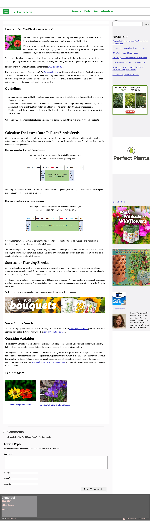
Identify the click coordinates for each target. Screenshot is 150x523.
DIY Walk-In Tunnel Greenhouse (125, 53)
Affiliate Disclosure (8, 508)
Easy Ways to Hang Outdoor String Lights (128, 62)
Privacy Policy (6, 503)
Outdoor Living (107, 11)
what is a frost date (55, 67)
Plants (87, 11)
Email (7, 481)
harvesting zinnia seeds (78, 329)
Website (7, 486)
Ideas (95, 11)
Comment (9, 454)
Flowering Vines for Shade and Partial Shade (129, 58)
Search (115, 21)
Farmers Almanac (51, 72)
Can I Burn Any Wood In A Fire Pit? (125, 75)
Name (7, 475)
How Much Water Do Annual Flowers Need (48, 362)
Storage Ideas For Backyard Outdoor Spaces (129, 48)
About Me (5, 512)
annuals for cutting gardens (54, 332)
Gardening (76, 11)
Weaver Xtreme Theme (131, 521)
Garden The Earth (22, 12)
